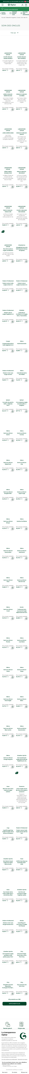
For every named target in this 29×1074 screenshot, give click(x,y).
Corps (18, 17)
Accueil (3, 17)
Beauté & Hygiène (11, 17)
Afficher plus (14, 1003)
